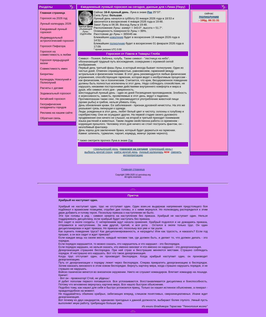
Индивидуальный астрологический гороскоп (57, 39)
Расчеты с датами (51, 88)
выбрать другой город (99, 152)
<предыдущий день (105, 148)
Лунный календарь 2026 (55, 23)
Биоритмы (46, 74)
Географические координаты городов (53, 106)
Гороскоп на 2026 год (53, 18)
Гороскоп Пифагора (52, 46)
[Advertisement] (209, 87)
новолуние (116, 37)
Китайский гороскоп (52, 98)
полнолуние (117, 43)
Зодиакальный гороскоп (55, 93)
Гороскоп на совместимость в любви (55, 53)
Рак (149, 12)
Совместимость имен (54, 68)
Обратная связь (50, 118)
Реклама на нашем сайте (56, 112)
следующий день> (161, 148)
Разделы (46, 7)
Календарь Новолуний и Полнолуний (55, 81)
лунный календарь (151, 152)
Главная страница (133, 169)
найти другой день (126, 152)
